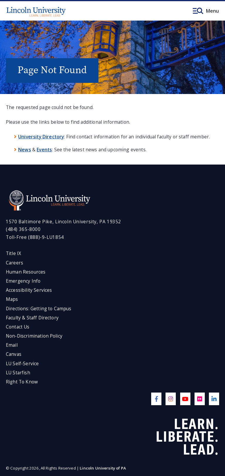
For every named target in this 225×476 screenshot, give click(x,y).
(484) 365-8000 (23, 229)
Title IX (13, 253)
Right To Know (22, 382)
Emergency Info (23, 281)
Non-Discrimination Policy (34, 336)
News (24, 149)
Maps (12, 299)
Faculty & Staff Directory (32, 318)
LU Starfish (18, 373)
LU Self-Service (22, 364)
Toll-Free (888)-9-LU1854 (35, 237)
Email (12, 345)
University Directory (41, 136)
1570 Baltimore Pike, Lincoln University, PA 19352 (63, 222)
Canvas (13, 354)
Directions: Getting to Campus (38, 309)
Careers (14, 263)
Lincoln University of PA (103, 468)
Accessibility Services (29, 290)
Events (44, 149)
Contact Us (18, 327)
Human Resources (25, 272)
